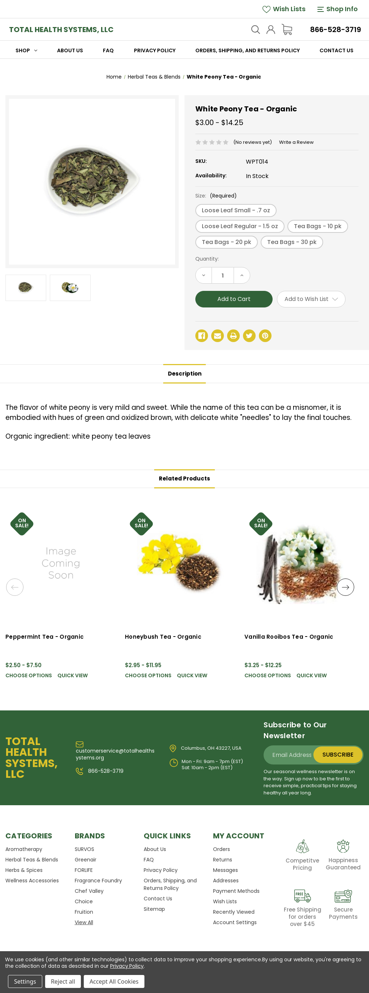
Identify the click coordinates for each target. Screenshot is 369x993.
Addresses (226, 880)
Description (184, 373)
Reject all (63, 981)
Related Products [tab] (184, 478)
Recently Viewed (234, 912)
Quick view (72, 676)
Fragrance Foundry (98, 880)
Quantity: (207, 258)
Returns (222, 859)
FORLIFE (84, 870)
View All (84, 922)
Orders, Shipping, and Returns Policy (247, 50)
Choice (84, 901)
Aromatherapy (23, 849)
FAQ (108, 50)
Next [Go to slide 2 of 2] (345, 588)
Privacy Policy (154, 50)
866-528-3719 (335, 30)
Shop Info (337, 8)
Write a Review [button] (296, 142)
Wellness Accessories (32, 880)
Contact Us (336, 50)
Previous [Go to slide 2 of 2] (15, 588)
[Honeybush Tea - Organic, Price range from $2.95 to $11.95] (180, 563)
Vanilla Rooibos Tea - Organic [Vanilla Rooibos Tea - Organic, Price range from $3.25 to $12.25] (288, 636)
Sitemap (154, 909)
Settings (25, 981)
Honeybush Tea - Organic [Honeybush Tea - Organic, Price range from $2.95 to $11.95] (163, 636)
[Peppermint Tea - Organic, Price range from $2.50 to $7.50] (60, 563)
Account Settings (235, 922)
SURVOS (84, 849)
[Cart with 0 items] (287, 29)
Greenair (85, 859)
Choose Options (28, 676)
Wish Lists (283, 8)
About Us (70, 50)
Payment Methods (236, 891)
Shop (26, 50)
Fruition (84, 912)
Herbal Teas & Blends (31, 859)
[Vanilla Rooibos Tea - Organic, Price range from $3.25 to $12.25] (300, 563)
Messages (225, 870)
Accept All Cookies (114, 981)
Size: (216, 195)
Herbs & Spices (24, 870)
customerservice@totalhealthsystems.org (115, 751)
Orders (221, 849)
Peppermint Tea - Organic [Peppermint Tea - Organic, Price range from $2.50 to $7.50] (44, 636)
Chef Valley (89, 891)
